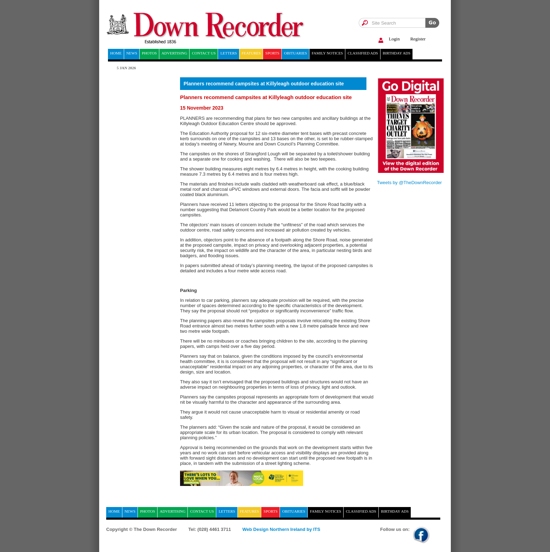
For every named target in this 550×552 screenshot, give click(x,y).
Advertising (174, 53)
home (115, 53)
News (131, 53)
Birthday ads (396, 53)
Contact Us (204, 53)
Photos (149, 53)
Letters (228, 53)
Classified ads (362, 53)
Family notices (327, 53)
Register (418, 38)
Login (388, 39)
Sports (273, 53)
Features (251, 53)
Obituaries (295, 53)
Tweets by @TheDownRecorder (409, 182)
